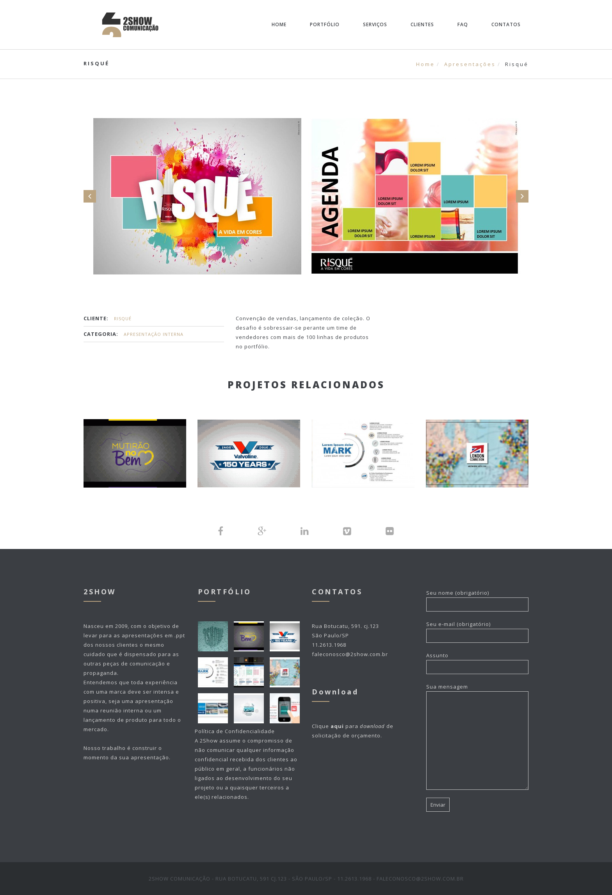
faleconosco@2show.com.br (350, 654)
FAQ (462, 24)
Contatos (506, 24)
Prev (90, 196)
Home (279, 24)
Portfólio (325, 24)
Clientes (422, 24)
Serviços (375, 24)
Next (522, 196)
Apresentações (470, 64)
